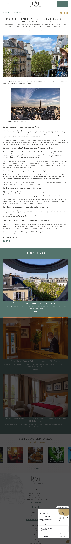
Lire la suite (35, 311)
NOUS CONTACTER (35, 503)
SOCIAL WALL (35, 468)
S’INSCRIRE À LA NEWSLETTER (35, 519)
